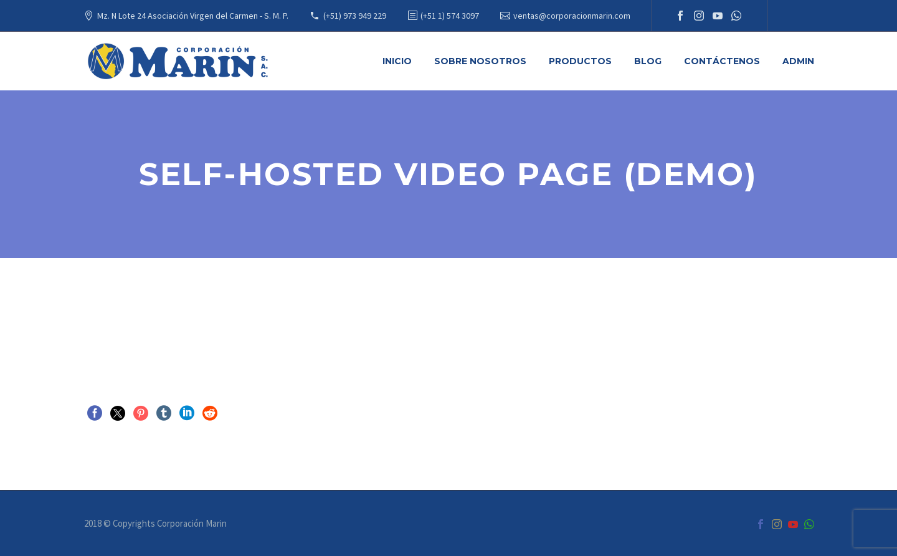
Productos (580, 61)
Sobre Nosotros (480, 61)
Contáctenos (722, 61)
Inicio (397, 61)
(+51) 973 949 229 (354, 15)
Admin (798, 61)
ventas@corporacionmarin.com (571, 15)
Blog (648, 61)
